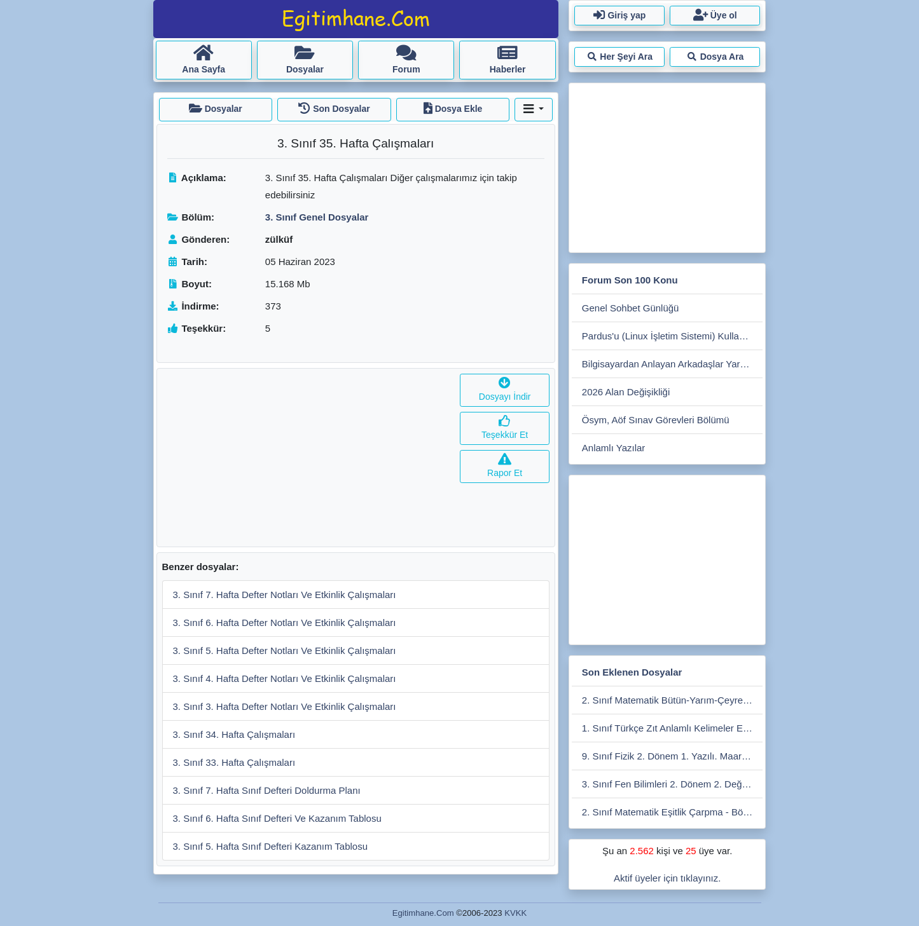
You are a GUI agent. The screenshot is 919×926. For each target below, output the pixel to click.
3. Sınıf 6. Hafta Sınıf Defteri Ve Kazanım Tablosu (277, 818)
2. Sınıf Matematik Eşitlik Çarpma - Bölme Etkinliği (672, 812)
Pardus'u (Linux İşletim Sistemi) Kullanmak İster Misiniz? (672, 335)
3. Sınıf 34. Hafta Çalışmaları (234, 734)
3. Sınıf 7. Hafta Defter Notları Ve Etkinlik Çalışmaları (284, 594)
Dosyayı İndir (505, 390)
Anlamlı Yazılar (614, 447)
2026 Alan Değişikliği (626, 391)
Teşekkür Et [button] (504, 428)
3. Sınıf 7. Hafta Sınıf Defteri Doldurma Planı (267, 790)
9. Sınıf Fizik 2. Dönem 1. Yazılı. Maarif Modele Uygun (672, 756)
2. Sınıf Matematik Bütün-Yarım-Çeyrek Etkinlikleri (672, 700)
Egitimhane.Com (423, 913)
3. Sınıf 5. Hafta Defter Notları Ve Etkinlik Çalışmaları (284, 650)
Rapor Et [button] (504, 466)
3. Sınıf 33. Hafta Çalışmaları (234, 762)
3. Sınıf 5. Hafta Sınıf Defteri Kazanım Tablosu (270, 846)
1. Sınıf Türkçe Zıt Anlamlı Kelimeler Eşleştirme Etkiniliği (672, 728)
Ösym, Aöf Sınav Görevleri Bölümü (655, 419)
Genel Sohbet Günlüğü (630, 308)
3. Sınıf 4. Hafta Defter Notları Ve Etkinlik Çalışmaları (284, 678)
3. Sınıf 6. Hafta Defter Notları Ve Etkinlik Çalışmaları (284, 622)
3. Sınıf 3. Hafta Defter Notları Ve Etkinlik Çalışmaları (284, 706)
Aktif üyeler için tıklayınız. (667, 878)
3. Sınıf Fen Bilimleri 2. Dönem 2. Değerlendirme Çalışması (672, 784)
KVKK (515, 913)
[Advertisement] (306, 458)
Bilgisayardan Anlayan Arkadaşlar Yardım (669, 363)
